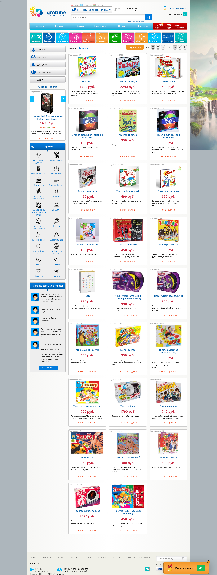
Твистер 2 (87, 80)
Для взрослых (44, 49)
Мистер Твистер (128, 134)
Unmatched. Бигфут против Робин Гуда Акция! (48, 117)
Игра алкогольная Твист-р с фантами (87, 135)
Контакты (142, 26)
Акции (80, 26)
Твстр (87, 295)
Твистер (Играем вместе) (87, 405)
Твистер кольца (168, 405)
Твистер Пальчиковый (128, 456)
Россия (76, 5)
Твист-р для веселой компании (168, 135)
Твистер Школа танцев (87, 510)
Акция (40, 79)
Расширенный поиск (136, 21)
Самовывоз (100, 26)
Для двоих (42, 64)
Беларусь (99, 5)
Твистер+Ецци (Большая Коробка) (128, 511)
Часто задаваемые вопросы (138, 557)
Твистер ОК (87, 456)
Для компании (44, 72)
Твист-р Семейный (87, 243)
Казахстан (87, 5)
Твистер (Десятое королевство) (168, 350)
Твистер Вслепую (128, 80)
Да (200, 567)
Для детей (42, 57)
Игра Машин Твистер (87, 349)
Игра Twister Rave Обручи (168, 295)
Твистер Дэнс (127, 405)
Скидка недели (47, 86)
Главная (39, 26)
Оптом (122, 26)
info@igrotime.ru (43, 571)
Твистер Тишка (168, 456)
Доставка (116, 557)
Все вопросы (48, 367)
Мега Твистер (127, 349)
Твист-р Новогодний (127, 190)
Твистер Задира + (168, 243)
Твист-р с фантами (168, 190)
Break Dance (168, 80)
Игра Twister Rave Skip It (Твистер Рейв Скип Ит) (128, 296)
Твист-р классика (87, 190)
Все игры (59, 26)
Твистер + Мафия (127, 243)
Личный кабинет (177, 8)
